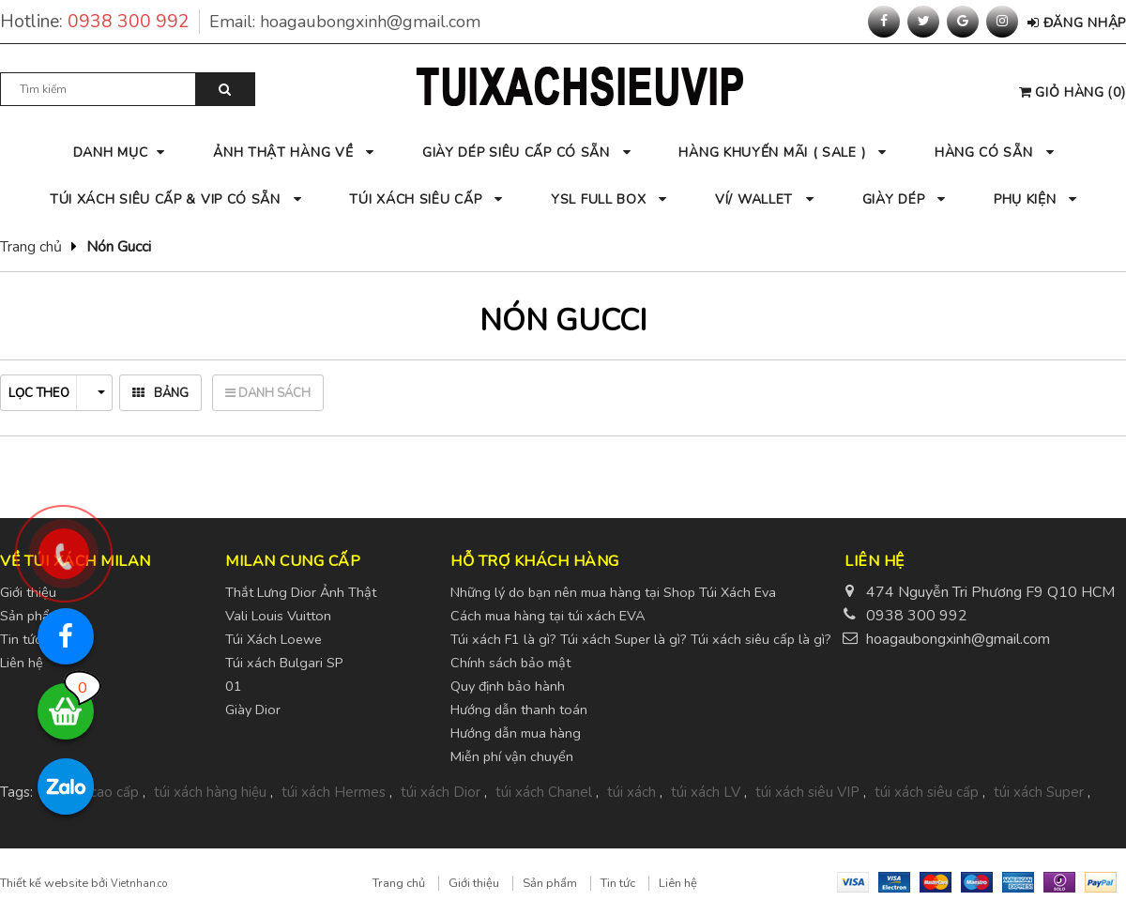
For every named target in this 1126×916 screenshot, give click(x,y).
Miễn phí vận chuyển (511, 756)
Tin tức (618, 883)
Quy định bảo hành (507, 686)
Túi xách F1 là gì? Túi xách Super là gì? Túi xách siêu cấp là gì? (640, 639)
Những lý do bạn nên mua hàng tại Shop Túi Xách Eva (613, 592)
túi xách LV (705, 792)
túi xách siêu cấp (927, 792)
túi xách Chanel (543, 792)
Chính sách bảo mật (510, 662)
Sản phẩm (550, 883)
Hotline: (100, 21)
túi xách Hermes (334, 792)
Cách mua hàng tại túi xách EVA (547, 615)
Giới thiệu (474, 883)
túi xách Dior (440, 792)
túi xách (631, 792)
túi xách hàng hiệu (210, 792)
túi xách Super (1039, 792)
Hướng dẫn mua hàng (515, 733)
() (1072, 92)
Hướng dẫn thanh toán (518, 709)
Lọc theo (56, 393)
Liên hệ (678, 883)
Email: (344, 21)
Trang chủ (31, 247)
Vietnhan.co (139, 884)
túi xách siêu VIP (807, 792)
